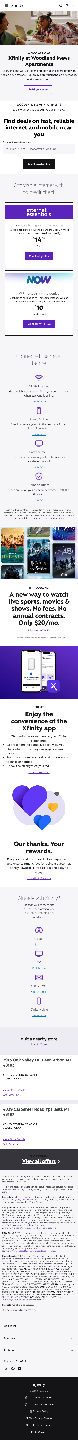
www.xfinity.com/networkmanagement (23, 1200)
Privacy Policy (39, 1411)
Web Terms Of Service (39, 1397)
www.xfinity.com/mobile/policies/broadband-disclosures (32, 1228)
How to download (38, 772)
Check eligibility (39, 256)
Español (21, 1361)
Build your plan (38, 89)
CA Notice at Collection (39, 1404)
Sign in (39, 944)
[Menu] (6, 5)
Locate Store (39, 1044)
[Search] (61, 5)
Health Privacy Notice (39, 1425)
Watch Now (39, 968)
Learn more (39, 401)
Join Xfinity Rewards (39, 878)
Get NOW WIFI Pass (39, 324)
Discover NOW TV (39, 630)
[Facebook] (13, 1368)
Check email (39, 992)
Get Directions (12, 1095)
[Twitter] (6, 1368)
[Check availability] (39, 164)
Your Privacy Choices (39, 1418)
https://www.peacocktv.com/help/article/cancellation (31, 1251)
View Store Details (14, 1090)
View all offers (39, 1161)
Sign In (70, 5)
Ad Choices (39, 1432)
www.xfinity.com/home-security (16, 1300)
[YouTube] (20, 1368)
